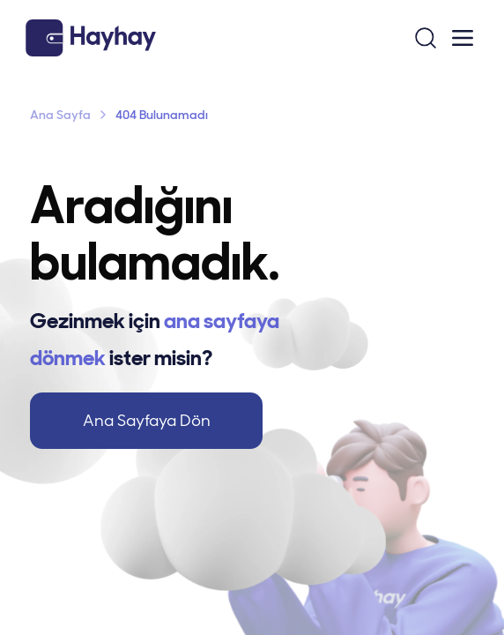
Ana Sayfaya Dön (147, 420)
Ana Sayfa (60, 115)
